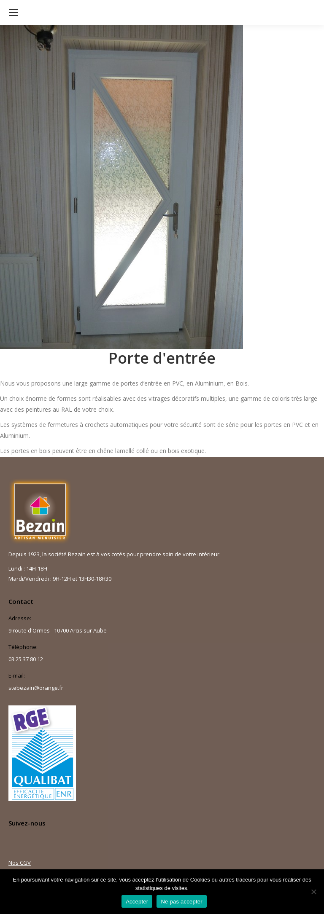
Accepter (137, 901)
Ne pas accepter (181, 901)
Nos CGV (19, 862)
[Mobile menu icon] (13, 13)
